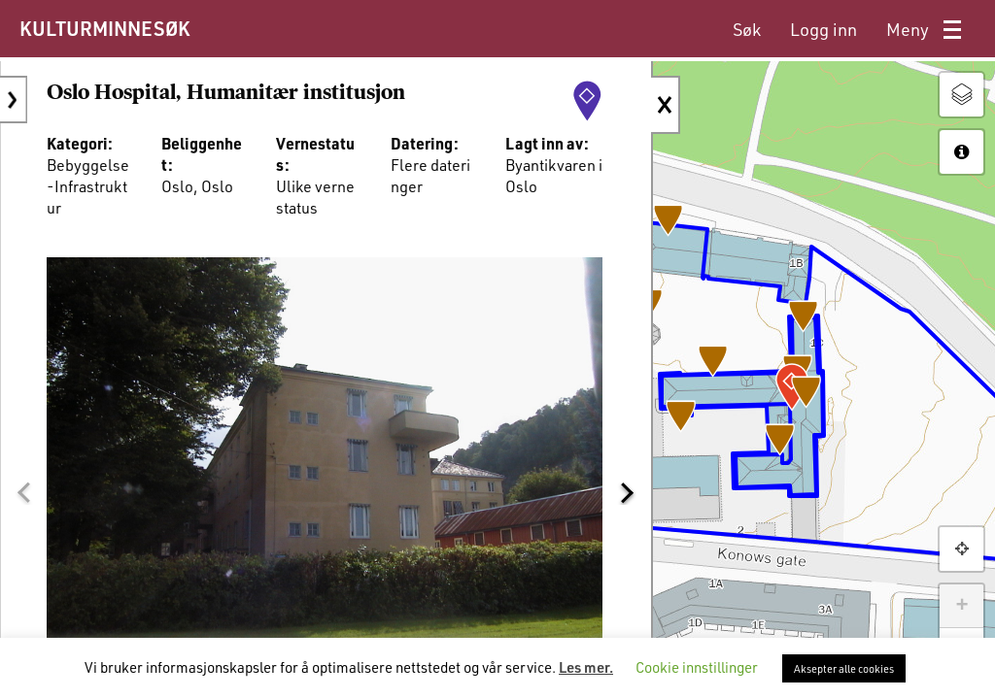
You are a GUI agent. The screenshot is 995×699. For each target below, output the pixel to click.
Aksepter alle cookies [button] (844, 668)
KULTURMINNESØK (104, 28)
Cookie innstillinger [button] (696, 667)
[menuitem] (746, 30)
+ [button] (961, 605)
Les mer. (586, 667)
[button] (23, 473)
